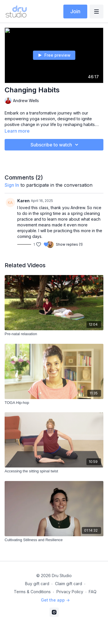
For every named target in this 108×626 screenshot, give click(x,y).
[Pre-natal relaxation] (54, 334)
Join (75, 11)
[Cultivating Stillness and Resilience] (54, 540)
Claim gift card (68, 583)
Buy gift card (37, 583)
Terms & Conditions (32, 591)
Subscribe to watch (55, 144)
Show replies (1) (69, 244)
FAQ (92, 591)
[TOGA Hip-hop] (54, 403)
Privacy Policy (69, 591)
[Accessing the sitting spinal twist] (54, 471)
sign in (12, 185)
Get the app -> (55, 600)
